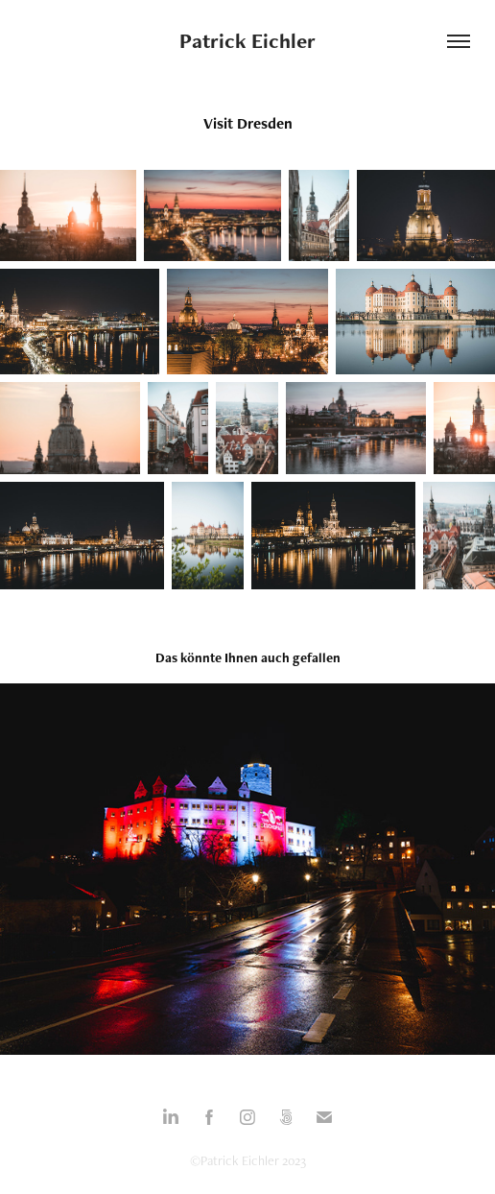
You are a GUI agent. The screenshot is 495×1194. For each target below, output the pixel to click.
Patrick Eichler (247, 41)
